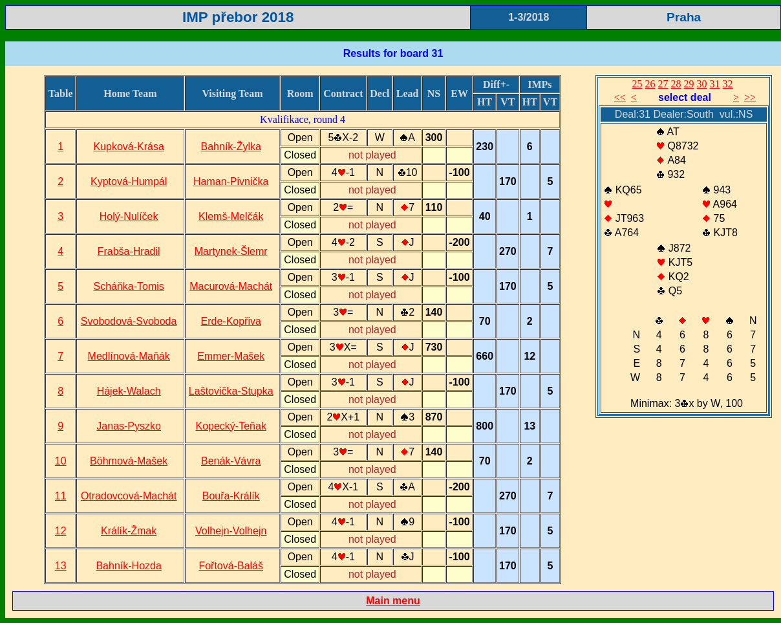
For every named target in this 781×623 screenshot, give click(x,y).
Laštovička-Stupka (231, 391)
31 (715, 83)
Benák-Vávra (231, 460)
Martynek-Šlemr (231, 251)
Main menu (393, 600)
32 (728, 83)
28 (676, 83)
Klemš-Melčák (230, 216)
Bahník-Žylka (231, 146)
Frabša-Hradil (129, 251)
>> (750, 97)
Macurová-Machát (230, 286)
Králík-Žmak (128, 530)
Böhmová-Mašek (128, 460)
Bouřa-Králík (231, 495)
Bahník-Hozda (128, 565)
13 (61, 565)
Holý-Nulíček (129, 216)
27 (663, 83)
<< (620, 97)
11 (61, 495)
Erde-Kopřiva (231, 321)
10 (61, 460)
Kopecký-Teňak (231, 426)
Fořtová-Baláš (230, 565)
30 (702, 83)
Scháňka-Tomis (128, 286)
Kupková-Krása (128, 146)
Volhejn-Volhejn (230, 530)
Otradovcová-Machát (129, 495)
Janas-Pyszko (128, 426)
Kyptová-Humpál (129, 181)
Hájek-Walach (129, 391)
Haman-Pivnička (230, 181)
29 (689, 83)
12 (61, 530)
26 (650, 83)
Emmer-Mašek (230, 356)
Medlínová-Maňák (129, 356)
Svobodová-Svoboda (129, 321)
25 (637, 83)
